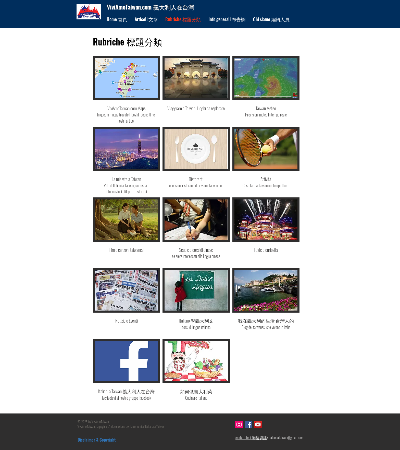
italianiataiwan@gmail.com (286, 437)
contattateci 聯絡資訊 (251, 437)
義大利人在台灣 (173, 7)
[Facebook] (248, 424)
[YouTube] (258, 424)
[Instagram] (239, 424)
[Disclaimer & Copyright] (108, 439)
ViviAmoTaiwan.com (130, 7)
